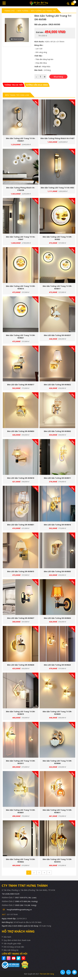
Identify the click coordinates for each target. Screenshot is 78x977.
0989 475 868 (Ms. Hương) (26, 901)
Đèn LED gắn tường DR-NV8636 (57, 618)
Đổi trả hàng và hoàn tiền (14, 947)
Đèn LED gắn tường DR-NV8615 (20, 571)
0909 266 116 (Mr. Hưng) (25, 905)
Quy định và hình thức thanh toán (17, 940)
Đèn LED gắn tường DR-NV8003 (57, 571)
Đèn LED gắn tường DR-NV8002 (57, 431)
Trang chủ (9, 10)
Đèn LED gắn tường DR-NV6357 (57, 335)
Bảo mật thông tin (11, 950)
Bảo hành (7, 937)
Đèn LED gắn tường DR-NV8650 (20, 431)
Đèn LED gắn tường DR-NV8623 (57, 665)
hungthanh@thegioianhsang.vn (19, 909)
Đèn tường (23, 10)
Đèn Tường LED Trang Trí (43, 10)
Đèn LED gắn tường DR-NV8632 (57, 384)
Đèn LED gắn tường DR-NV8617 (20, 384)
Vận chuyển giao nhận (12, 943)
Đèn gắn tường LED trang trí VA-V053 (57, 188)
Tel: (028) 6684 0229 (10, 894)
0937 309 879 (25, 897)
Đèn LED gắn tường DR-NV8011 (57, 478)
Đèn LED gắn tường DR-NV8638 (20, 665)
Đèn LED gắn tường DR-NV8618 (20, 478)
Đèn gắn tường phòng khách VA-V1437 (57, 138)
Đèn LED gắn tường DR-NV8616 (57, 525)
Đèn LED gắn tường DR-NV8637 (20, 618)
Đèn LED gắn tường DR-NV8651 (20, 525)
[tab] (13, 85)
